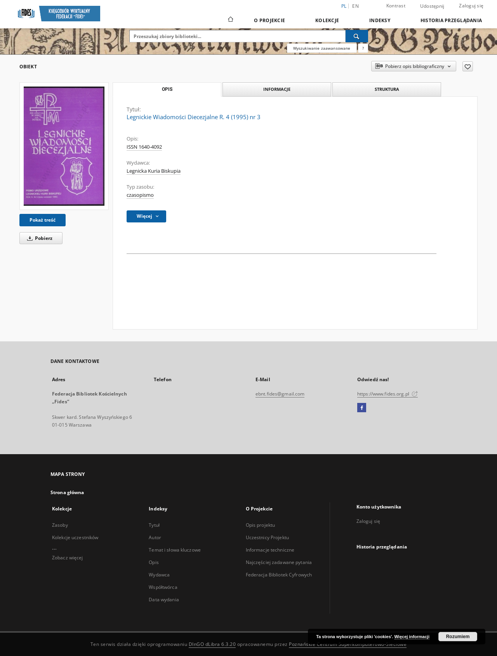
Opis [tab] (167, 89)
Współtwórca (163, 587)
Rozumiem (458, 636)
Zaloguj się (471, 5)
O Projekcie (269, 20)
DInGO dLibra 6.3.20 (212, 644)
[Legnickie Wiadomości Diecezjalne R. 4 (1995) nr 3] (64, 146)
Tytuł (154, 525)
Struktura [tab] (387, 89)
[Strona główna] (230, 20)
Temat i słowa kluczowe (175, 550)
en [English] (355, 6)
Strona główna (67, 492)
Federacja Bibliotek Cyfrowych (279, 574)
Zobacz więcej (67, 557)
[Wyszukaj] (357, 36)
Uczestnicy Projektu (267, 537)
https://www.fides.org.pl (387, 393)
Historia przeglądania (451, 20)
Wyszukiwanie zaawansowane (322, 48)
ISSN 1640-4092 (144, 147)
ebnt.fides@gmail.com (279, 393)
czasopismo (140, 195)
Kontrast (395, 5)
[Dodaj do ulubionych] (467, 66)
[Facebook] (361, 407)
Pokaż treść (43, 220)
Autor (155, 537)
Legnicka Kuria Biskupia (154, 171)
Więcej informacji (411, 636)
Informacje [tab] (276, 89)
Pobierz (38, 238)
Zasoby (60, 525)
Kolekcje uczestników (75, 537)
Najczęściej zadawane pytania (279, 562)
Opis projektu (260, 525)
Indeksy (379, 20)
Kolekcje (327, 20)
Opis (153, 562)
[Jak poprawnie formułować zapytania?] (363, 48)
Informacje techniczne (270, 550)
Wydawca (159, 574)
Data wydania (164, 599)
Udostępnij (432, 6)
